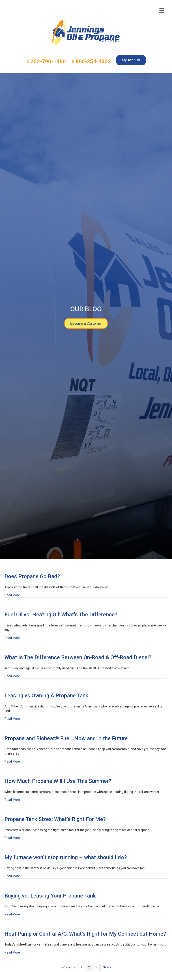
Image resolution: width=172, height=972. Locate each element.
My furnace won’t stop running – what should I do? (65, 857)
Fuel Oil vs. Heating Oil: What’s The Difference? (60, 614)
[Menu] (162, 10)
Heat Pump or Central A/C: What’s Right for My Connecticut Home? (85, 934)
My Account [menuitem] (131, 60)
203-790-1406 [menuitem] (46, 61)
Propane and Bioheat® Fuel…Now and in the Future (66, 738)
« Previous (67, 967)
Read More (12, 595)
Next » (107, 967)
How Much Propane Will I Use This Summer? (57, 781)
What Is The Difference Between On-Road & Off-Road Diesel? (77, 657)
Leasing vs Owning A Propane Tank (46, 695)
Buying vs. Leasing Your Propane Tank (50, 896)
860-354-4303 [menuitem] (91, 61)
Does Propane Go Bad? (32, 576)
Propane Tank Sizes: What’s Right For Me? (55, 819)
